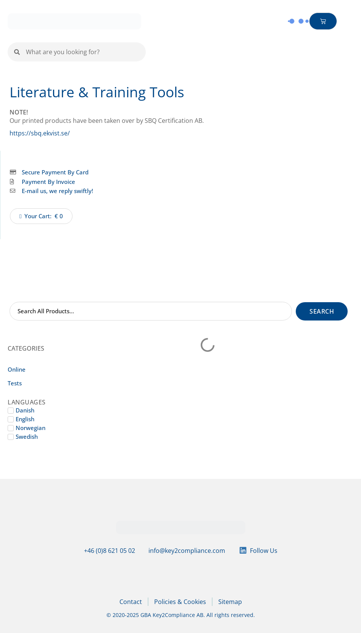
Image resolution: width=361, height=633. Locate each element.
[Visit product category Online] (36, 370)
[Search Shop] (151, 311)
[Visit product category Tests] (36, 383)
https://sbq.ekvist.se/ (40, 133)
